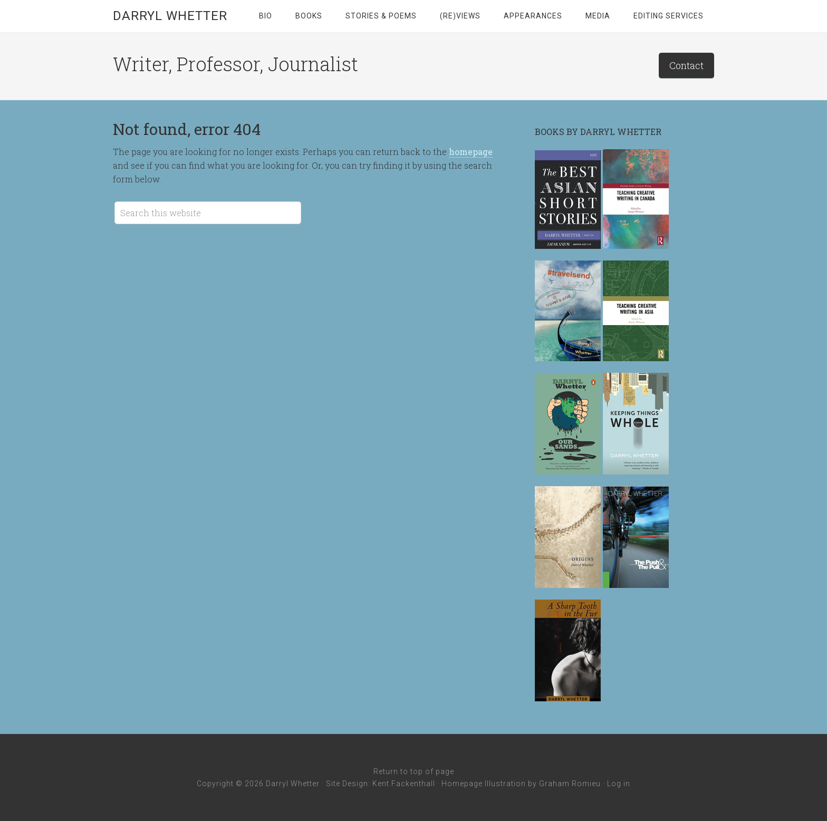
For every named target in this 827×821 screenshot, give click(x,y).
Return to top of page (413, 771)
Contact (686, 65)
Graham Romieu (570, 783)
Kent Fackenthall (403, 783)
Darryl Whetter (170, 15)
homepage (471, 151)
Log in (618, 783)
